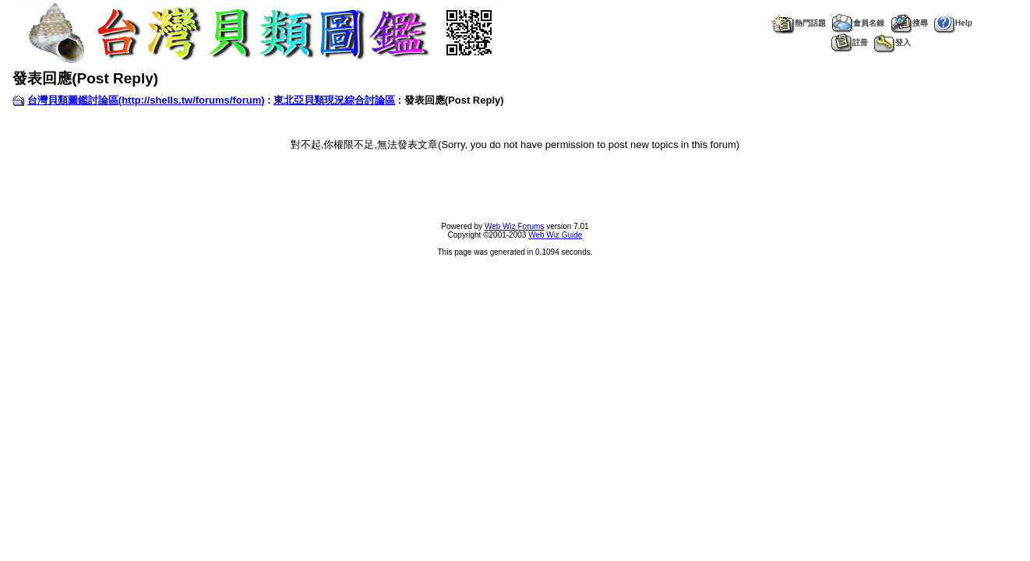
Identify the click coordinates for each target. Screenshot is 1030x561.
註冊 (849, 42)
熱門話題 (798, 23)
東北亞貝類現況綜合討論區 (334, 100)
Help (953, 23)
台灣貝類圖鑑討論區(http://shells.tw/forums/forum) (146, 100)
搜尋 (909, 23)
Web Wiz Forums (515, 226)
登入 (892, 42)
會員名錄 (858, 23)
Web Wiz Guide (555, 235)
